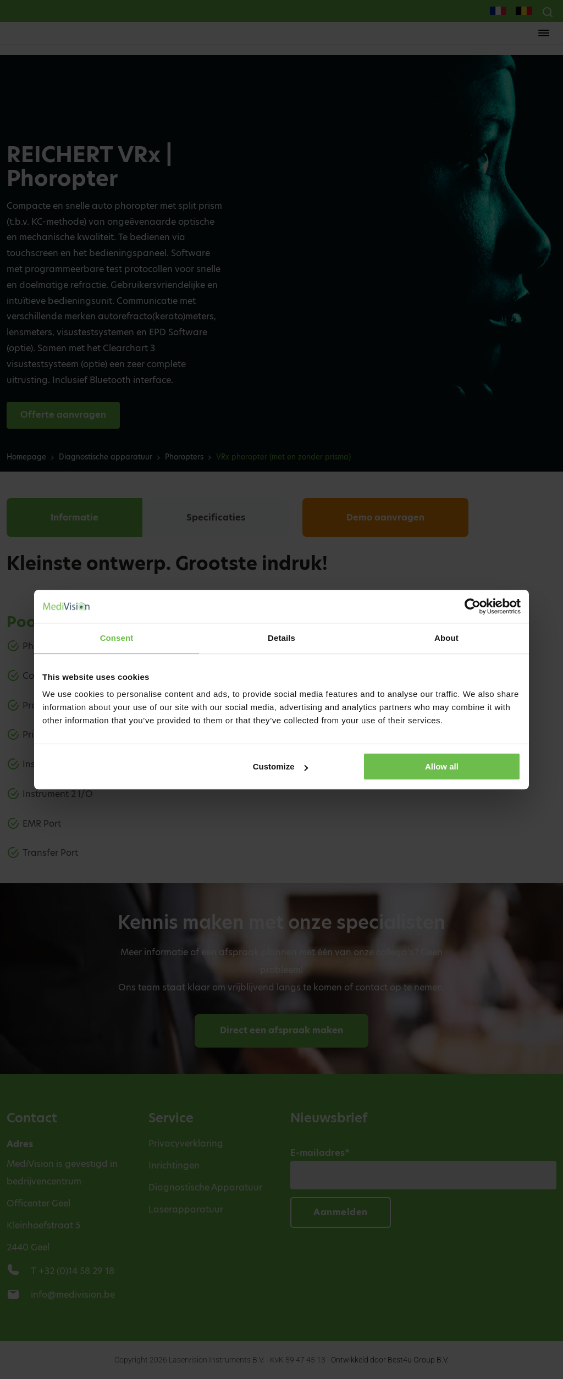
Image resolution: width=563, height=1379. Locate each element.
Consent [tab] (117, 638)
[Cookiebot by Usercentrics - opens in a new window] (472, 606)
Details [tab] (281, 638)
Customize (280, 766)
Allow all (442, 766)
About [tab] (446, 638)
